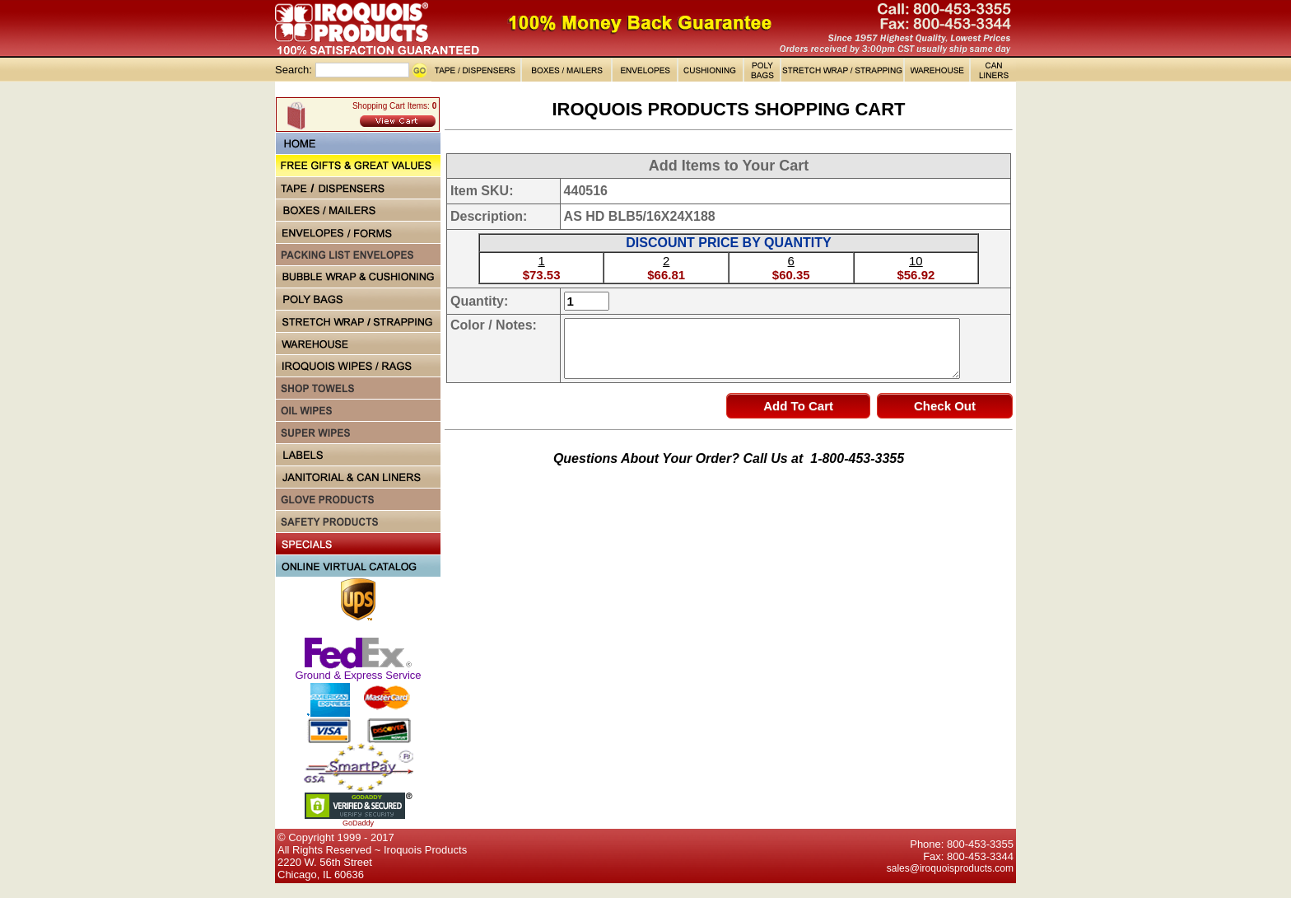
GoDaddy (358, 823)
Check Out (945, 406)
